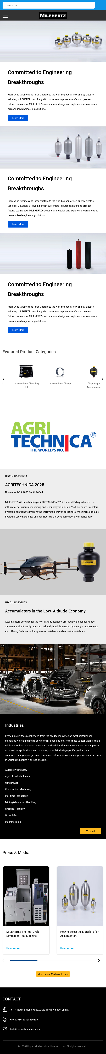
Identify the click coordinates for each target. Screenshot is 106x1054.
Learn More (18, 118)
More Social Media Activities (53, 974)
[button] (5, 960)
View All (90, 831)
